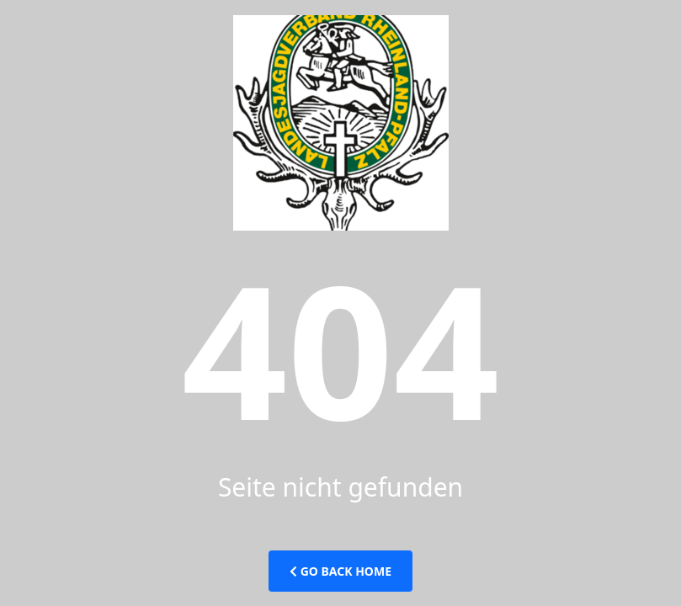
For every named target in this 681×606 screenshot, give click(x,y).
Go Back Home (340, 571)
